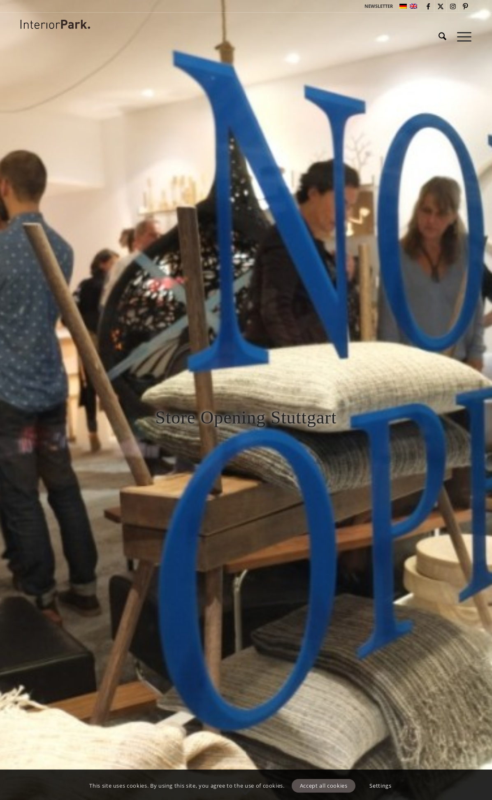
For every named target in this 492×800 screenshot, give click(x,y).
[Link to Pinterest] (465, 6)
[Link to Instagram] (453, 6)
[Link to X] (440, 6)
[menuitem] (376, 6)
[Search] (442, 36)
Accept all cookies (324, 785)
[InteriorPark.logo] (55, 43)
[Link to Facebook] (428, 6)
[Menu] (461, 36)
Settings (380, 785)
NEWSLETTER (378, 6)
